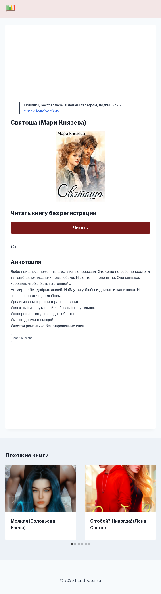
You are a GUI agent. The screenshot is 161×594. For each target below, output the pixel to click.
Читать (80, 227)
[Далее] (148, 503)
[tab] (72, 544)
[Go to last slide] (13, 503)
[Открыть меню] (152, 8)
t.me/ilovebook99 (41, 111)
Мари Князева (22, 338)
